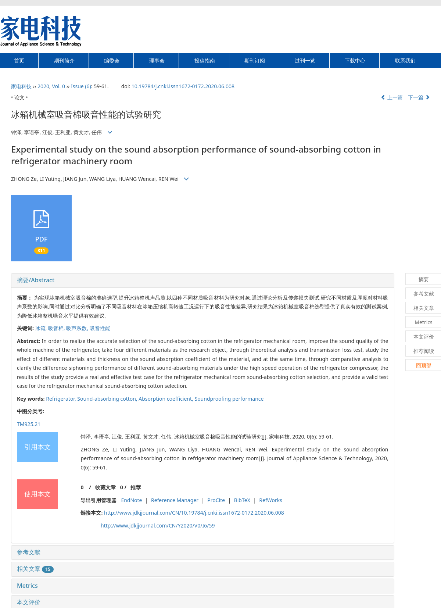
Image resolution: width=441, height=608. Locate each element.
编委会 (111, 60)
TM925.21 (28, 424)
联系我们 (405, 60)
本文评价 (28, 602)
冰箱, (41, 328)
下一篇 (419, 97)
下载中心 (355, 60)
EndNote (131, 500)
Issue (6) (81, 86)
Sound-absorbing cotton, (108, 398)
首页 (19, 60)
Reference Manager (174, 500)
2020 (43, 86)
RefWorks (270, 500)
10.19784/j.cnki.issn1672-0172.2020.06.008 (183, 86)
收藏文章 (105, 487)
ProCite (216, 500)
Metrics (27, 586)
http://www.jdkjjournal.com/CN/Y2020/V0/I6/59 (158, 525)
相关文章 (35, 569)
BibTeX (242, 500)
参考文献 (28, 552)
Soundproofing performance (228, 398)
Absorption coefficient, (166, 398)
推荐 (135, 487)
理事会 (157, 60)
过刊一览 (305, 60)
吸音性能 (100, 328)
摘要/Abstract (35, 280)
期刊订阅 (254, 60)
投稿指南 (204, 60)
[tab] (202, 280)
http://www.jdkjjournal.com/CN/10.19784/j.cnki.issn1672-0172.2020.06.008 (194, 512)
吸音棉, (57, 328)
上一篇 (392, 97)
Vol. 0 (58, 86)
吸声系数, (77, 328)
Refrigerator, (61, 398)
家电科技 (21, 86)
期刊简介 (64, 60)
